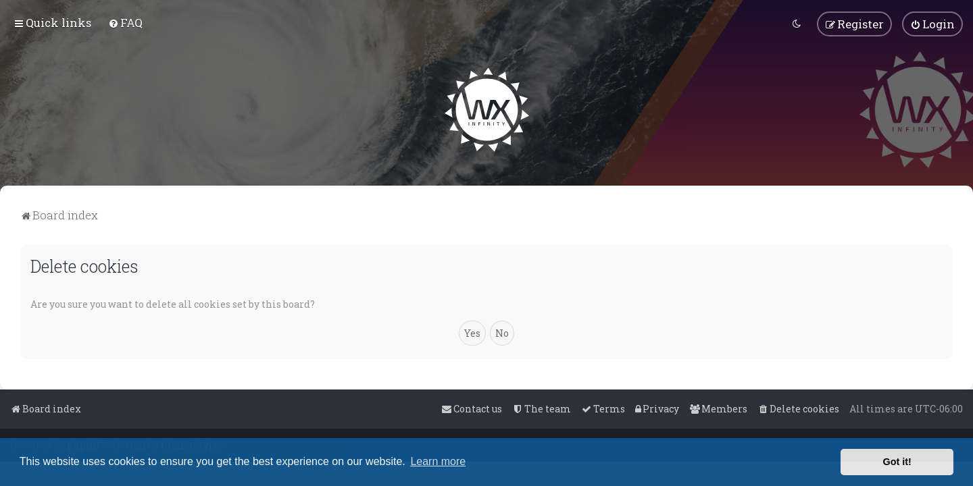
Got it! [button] (897, 461)
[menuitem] (125, 22)
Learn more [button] (438, 461)
